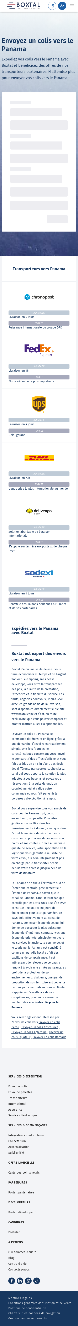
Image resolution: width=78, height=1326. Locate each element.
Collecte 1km (17, 1141)
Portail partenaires (21, 1192)
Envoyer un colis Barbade (49, 1037)
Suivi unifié (16, 1153)
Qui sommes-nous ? (22, 1252)
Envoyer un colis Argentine (29, 1032)
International (17, 1104)
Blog (11, 1258)
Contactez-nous (19, 1269)
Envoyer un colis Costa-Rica (39, 1027)
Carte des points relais (24, 1172)
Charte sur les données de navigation (34, 1313)
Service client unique (22, 1115)
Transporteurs (17, 1098)
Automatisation (19, 1147)
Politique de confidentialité (27, 1308)
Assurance (15, 1109)
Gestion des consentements (27, 1318)
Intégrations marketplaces (26, 1135)
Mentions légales (20, 1298)
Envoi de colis (17, 1086)
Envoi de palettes (20, 1092)
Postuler (14, 1232)
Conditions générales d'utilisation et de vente (40, 1303)
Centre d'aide (17, 1264)
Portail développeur (22, 1212)
